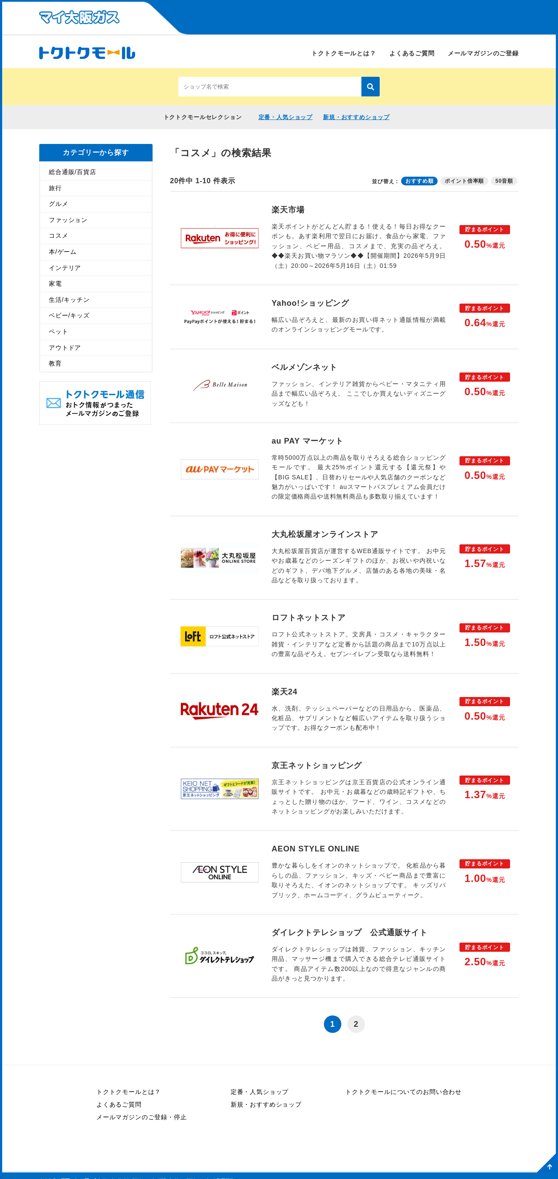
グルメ (58, 203)
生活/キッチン (69, 299)
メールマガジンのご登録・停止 (141, 1117)
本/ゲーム (63, 251)
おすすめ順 (419, 181)
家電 (55, 283)
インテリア (65, 267)
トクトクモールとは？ (343, 53)
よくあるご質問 (412, 53)
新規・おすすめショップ (356, 117)
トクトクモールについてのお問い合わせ (403, 1091)
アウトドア (65, 347)
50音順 (504, 181)
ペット (58, 331)
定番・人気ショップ (286, 117)
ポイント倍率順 (464, 181)
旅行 (55, 187)
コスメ (58, 235)
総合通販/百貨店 (72, 171)
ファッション (68, 219)
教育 (55, 363)
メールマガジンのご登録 (483, 53)
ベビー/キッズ (69, 315)
